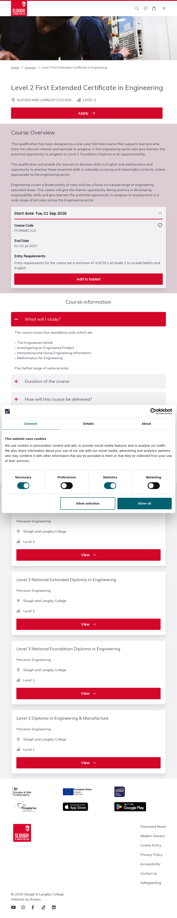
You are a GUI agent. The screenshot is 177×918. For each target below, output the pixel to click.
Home (15, 67)
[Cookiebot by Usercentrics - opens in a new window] (153, 411)
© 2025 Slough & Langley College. (37, 894)
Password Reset (153, 826)
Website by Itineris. (26, 899)
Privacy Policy (151, 854)
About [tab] (146, 423)
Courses (28, 67)
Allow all (144, 503)
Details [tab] (88, 423)
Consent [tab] (30, 423)
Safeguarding (150, 883)
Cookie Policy (150, 845)
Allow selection (88, 503)
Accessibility (150, 864)
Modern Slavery (152, 836)
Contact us (148, 873)
